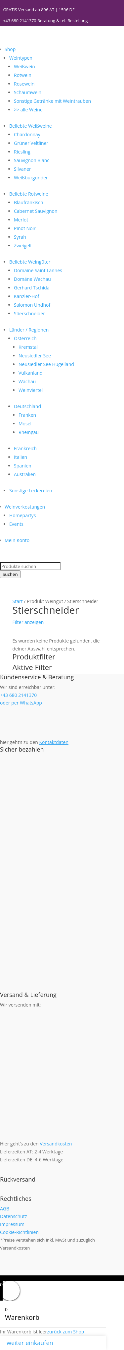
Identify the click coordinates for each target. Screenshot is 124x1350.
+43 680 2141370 (19, 21)
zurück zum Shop (65, 1331)
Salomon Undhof (32, 305)
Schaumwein (27, 92)
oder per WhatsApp (21, 703)
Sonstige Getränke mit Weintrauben (52, 101)
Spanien (22, 465)
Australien (25, 474)
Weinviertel (31, 390)
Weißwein (24, 66)
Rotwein (22, 75)
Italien (20, 457)
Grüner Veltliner (31, 143)
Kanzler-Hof (26, 296)
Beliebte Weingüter (30, 262)
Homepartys (22, 515)
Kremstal (28, 347)
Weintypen (20, 58)
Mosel (25, 423)
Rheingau (29, 432)
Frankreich (25, 448)
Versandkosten (56, 1143)
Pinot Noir (25, 228)
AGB (4, 1208)
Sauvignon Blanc (31, 160)
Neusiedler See (35, 355)
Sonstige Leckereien (30, 490)
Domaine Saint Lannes (38, 270)
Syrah (20, 237)
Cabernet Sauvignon (36, 211)
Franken (27, 415)
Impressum (12, 1224)
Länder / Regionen (29, 330)
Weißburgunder (31, 177)
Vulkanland (31, 373)
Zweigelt (23, 245)
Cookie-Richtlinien (19, 1232)
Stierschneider (29, 313)
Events (16, 524)
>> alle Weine (28, 109)
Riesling (22, 152)
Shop (10, 49)
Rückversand (17, 1179)
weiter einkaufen (30, 1343)
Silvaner (22, 169)
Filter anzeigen (28, 622)
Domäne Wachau (32, 279)
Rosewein (24, 84)
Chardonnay (27, 134)
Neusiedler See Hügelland (46, 364)
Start (18, 601)
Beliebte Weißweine (30, 126)
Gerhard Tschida (32, 287)
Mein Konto (17, 540)
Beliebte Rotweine (28, 194)
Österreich (25, 338)
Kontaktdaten (53, 742)
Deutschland (27, 406)
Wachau (27, 381)
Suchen (10, 574)
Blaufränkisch (28, 202)
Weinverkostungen (25, 507)
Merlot (21, 219)
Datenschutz (13, 1216)
